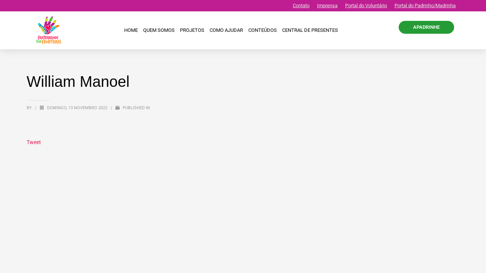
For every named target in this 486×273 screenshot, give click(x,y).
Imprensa (327, 5)
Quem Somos (159, 30)
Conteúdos (262, 30)
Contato (301, 5)
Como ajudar (226, 30)
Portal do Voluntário (366, 5)
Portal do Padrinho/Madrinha (425, 5)
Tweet (34, 142)
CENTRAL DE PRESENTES (310, 30)
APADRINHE (426, 27)
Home (131, 30)
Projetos (192, 30)
